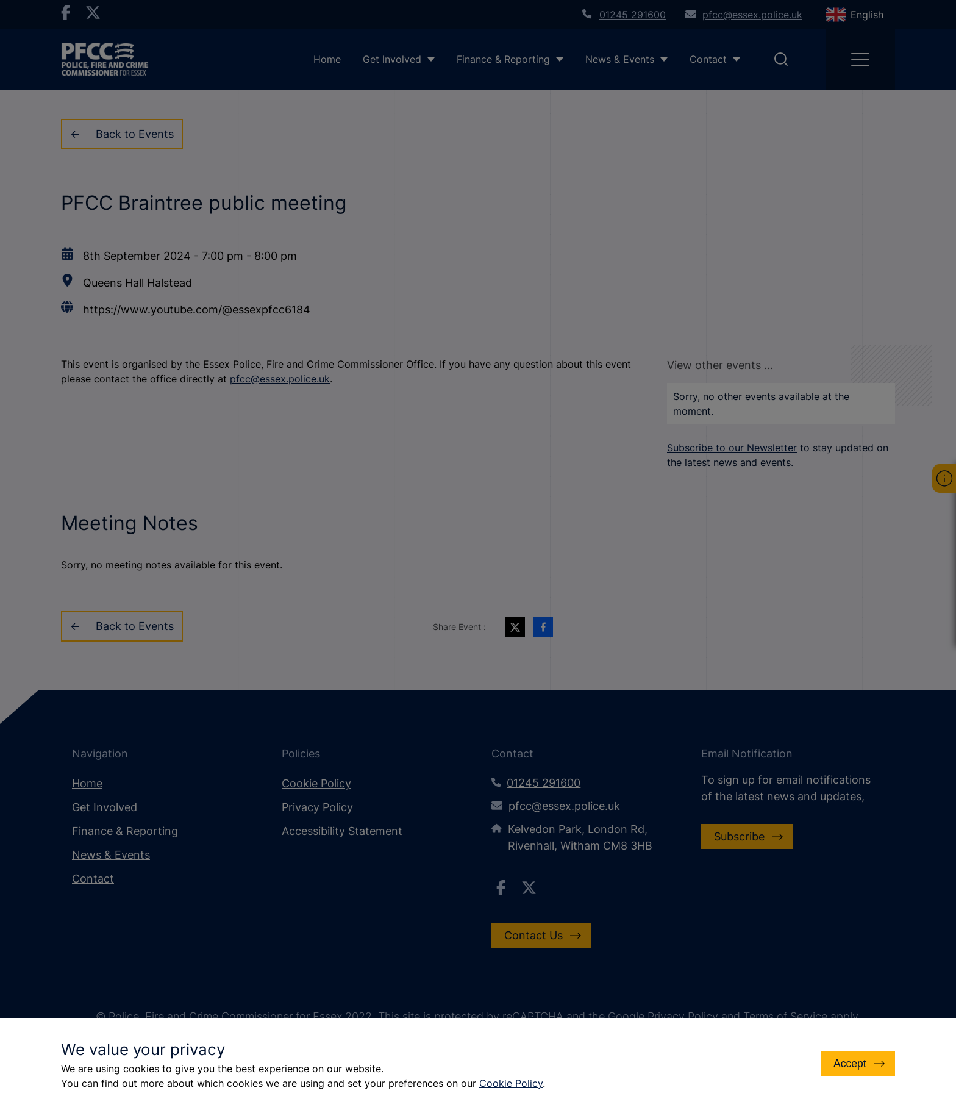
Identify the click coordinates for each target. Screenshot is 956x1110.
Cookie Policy (511, 1083)
